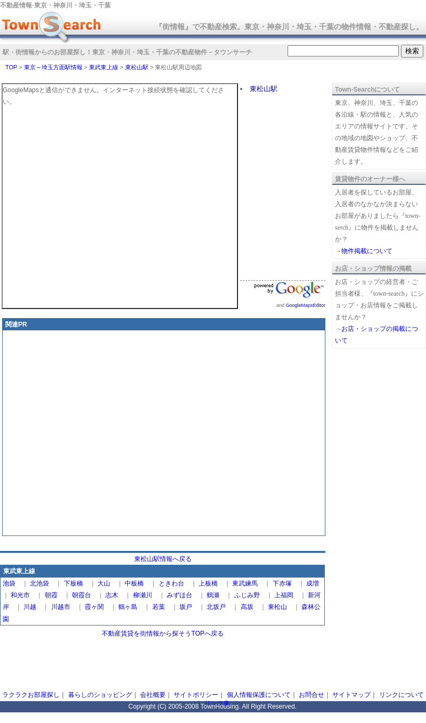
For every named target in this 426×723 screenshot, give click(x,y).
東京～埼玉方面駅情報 (53, 67)
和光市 (20, 595)
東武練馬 (245, 583)
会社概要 (153, 694)
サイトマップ (351, 694)
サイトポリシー (196, 694)
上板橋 (208, 583)
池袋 (9, 583)
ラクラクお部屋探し (31, 694)
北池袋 (39, 583)
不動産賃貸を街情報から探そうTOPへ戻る (162, 633)
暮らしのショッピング (100, 694)
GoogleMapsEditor (305, 305)
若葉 (158, 607)
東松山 (277, 607)
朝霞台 (81, 595)
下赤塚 (282, 583)
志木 (111, 595)
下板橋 (73, 583)
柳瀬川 (142, 595)
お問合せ (311, 694)
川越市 (60, 607)
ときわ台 (171, 583)
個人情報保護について (259, 694)
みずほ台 (179, 595)
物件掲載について (366, 251)
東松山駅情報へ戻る (163, 559)
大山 (103, 583)
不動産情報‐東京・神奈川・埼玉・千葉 (55, 5)
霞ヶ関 (94, 607)
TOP (11, 67)
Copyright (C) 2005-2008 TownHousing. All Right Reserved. (212, 706)
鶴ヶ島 (127, 607)
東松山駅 (137, 67)
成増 (312, 583)
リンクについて (401, 694)
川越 (29, 607)
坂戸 (185, 607)
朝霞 (51, 595)
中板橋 (134, 583)
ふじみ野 (247, 595)
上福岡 (283, 595)
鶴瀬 (213, 595)
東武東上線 (103, 67)
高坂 (247, 607)
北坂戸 (216, 607)
